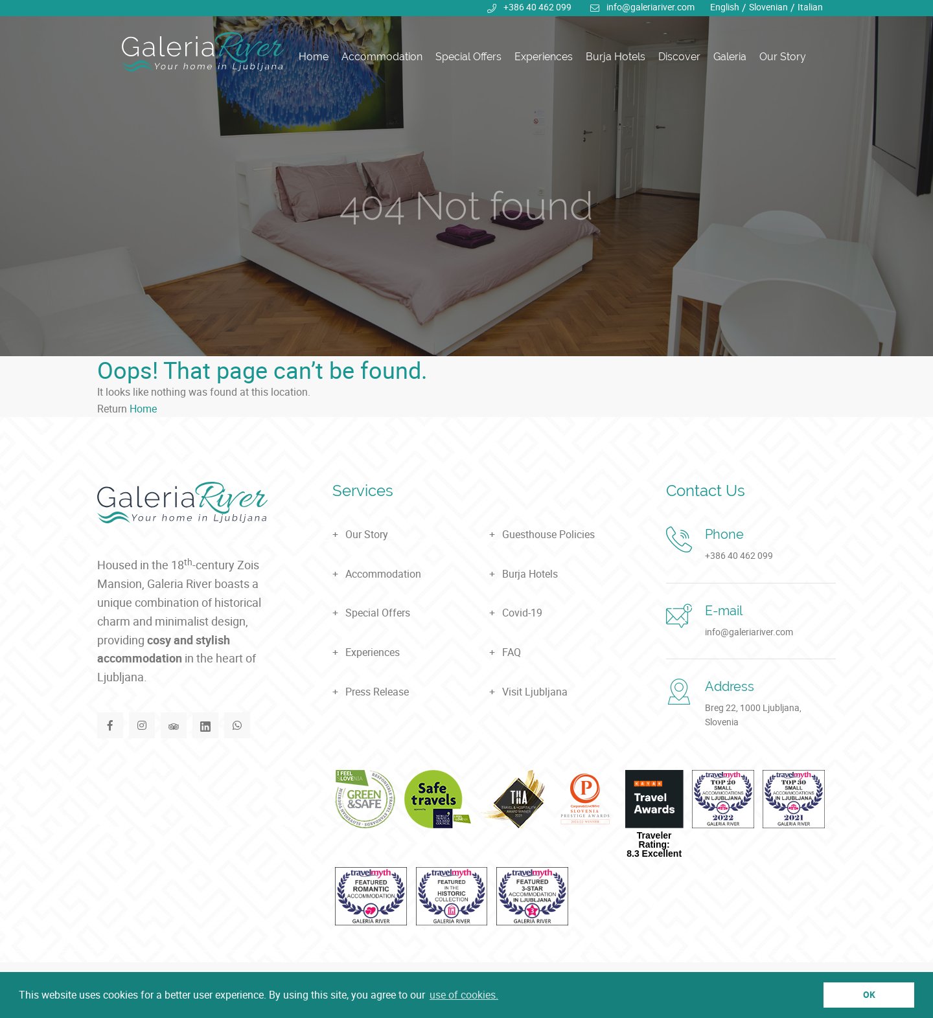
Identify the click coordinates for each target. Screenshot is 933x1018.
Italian (810, 7)
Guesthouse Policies (548, 534)
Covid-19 (522, 612)
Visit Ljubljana (535, 691)
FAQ (511, 652)
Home (313, 57)
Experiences (543, 57)
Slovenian (768, 7)
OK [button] (869, 994)
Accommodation (381, 57)
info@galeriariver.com (650, 7)
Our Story (782, 57)
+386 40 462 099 (537, 7)
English (724, 7)
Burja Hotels (615, 57)
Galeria (729, 57)
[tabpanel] (466, 178)
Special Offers (468, 57)
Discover (679, 57)
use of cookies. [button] (464, 995)
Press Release (377, 691)
